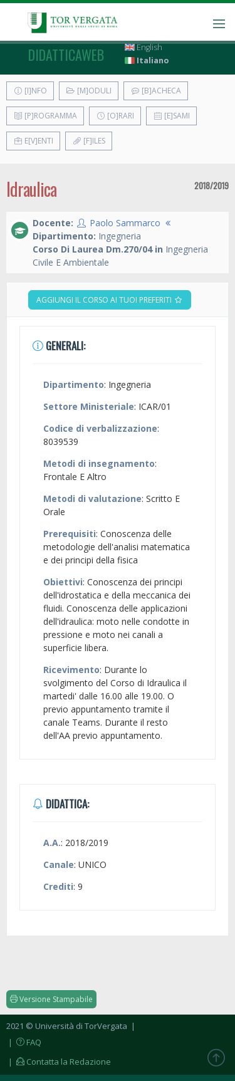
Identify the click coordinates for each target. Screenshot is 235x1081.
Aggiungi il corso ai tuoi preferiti (109, 300)
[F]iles (88, 140)
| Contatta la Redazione (58, 1061)
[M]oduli (89, 90)
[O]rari (115, 115)
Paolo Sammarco (125, 223)
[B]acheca (155, 90)
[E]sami (171, 115)
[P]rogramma (45, 115)
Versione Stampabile (51, 999)
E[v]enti (33, 140)
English (143, 47)
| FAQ (23, 1042)
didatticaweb (66, 54)
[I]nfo (30, 90)
